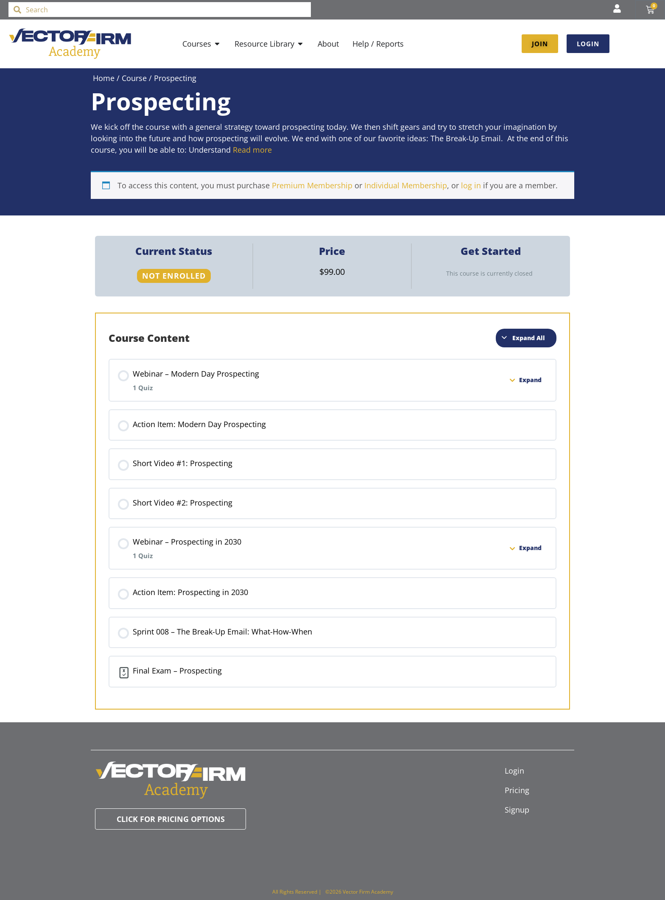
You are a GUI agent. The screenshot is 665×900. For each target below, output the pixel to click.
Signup (517, 810)
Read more (252, 150)
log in (471, 185)
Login (514, 771)
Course (134, 78)
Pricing (517, 790)
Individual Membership (405, 185)
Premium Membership (312, 185)
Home (104, 78)
